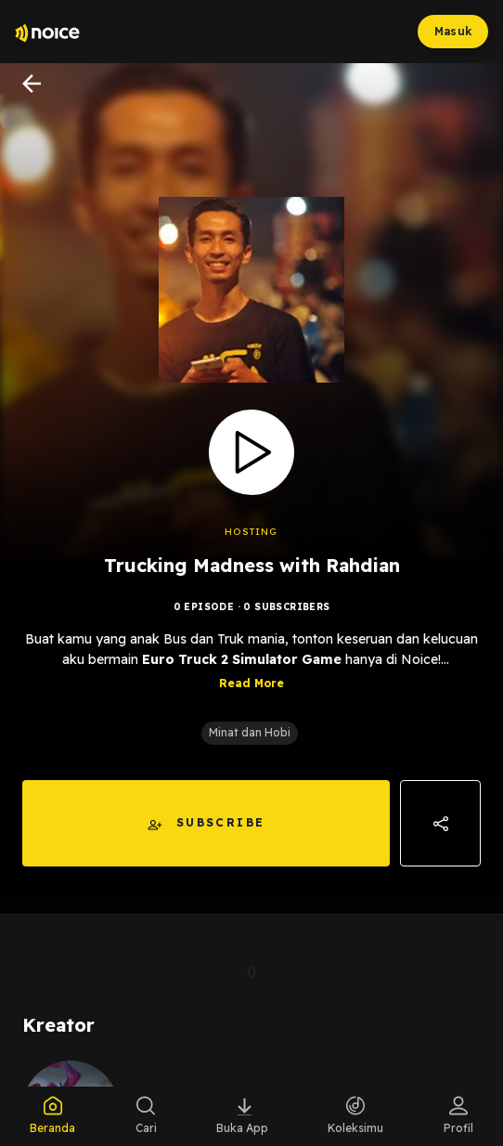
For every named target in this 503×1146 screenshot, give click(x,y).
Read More (251, 685)
